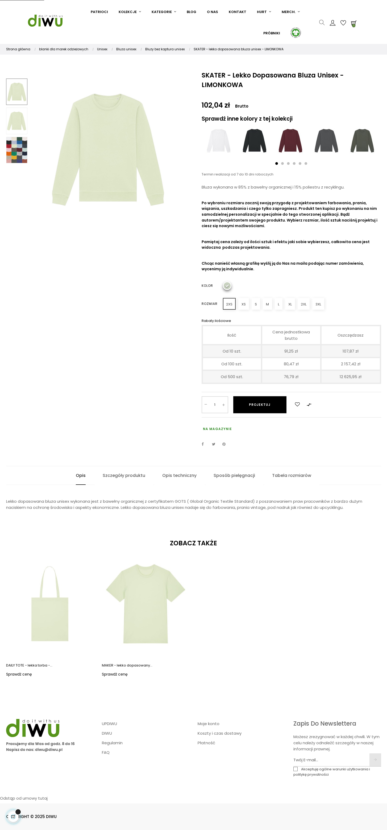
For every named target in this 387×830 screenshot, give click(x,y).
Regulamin (112, 743)
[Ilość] (215, 405)
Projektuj (260, 404)
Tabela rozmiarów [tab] (291, 475)
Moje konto (208, 723)
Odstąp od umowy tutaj (24, 798)
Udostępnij (206, 444)
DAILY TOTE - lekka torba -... (29, 665)
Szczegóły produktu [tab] (124, 475)
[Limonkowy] (227, 285)
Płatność (206, 743)
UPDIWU (109, 723)
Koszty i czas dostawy (220, 733)
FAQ (106, 752)
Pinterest (226, 444)
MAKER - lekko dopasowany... (127, 665)
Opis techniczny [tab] (179, 475)
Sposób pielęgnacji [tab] (234, 475)
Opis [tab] (81, 475)
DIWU (107, 733)
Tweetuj (216, 444)
